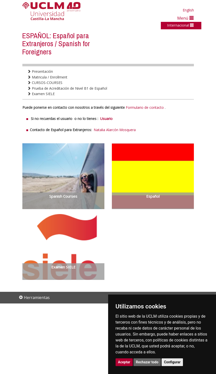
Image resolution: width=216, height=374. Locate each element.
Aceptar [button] (124, 362)
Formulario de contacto (145, 107)
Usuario (106, 118)
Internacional (180, 25)
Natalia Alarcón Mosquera (115, 129)
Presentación (40, 71)
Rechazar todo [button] (147, 362)
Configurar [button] (172, 362)
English (188, 10)
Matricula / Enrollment (47, 77)
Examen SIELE (41, 93)
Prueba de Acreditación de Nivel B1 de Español (67, 88)
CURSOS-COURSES (44, 82)
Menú (185, 18)
